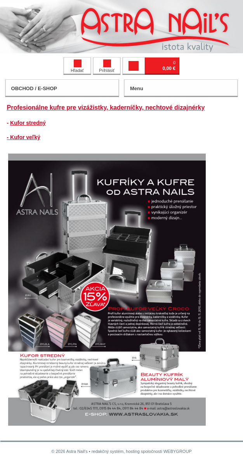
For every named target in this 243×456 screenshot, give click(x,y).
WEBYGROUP (177, 451)
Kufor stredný (28, 123)
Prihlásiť (107, 66)
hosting (132, 451)
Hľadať (77, 66)
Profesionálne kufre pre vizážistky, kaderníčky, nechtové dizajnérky (106, 107)
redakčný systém (108, 451)
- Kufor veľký (23, 137)
